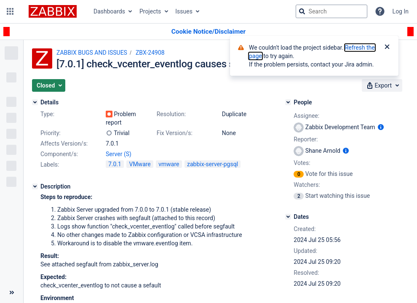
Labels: (49, 164)
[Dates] (288, 217)
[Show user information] (380, 127)
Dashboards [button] (109, 11)
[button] (10, 11)
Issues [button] (183, 11)
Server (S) (118, 154)
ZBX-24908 (150, 52)
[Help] (380, 11)
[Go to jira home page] (52, 11)
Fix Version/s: (174, 133)
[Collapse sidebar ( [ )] (11, 292)
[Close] (387, 47)
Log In (401, 11)
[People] (288, 102)
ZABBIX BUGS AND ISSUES (91, 52)
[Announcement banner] (208, 32)
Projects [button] (150, 11)
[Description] (35, 186)
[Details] (35, 102)
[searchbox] (331, 11)
